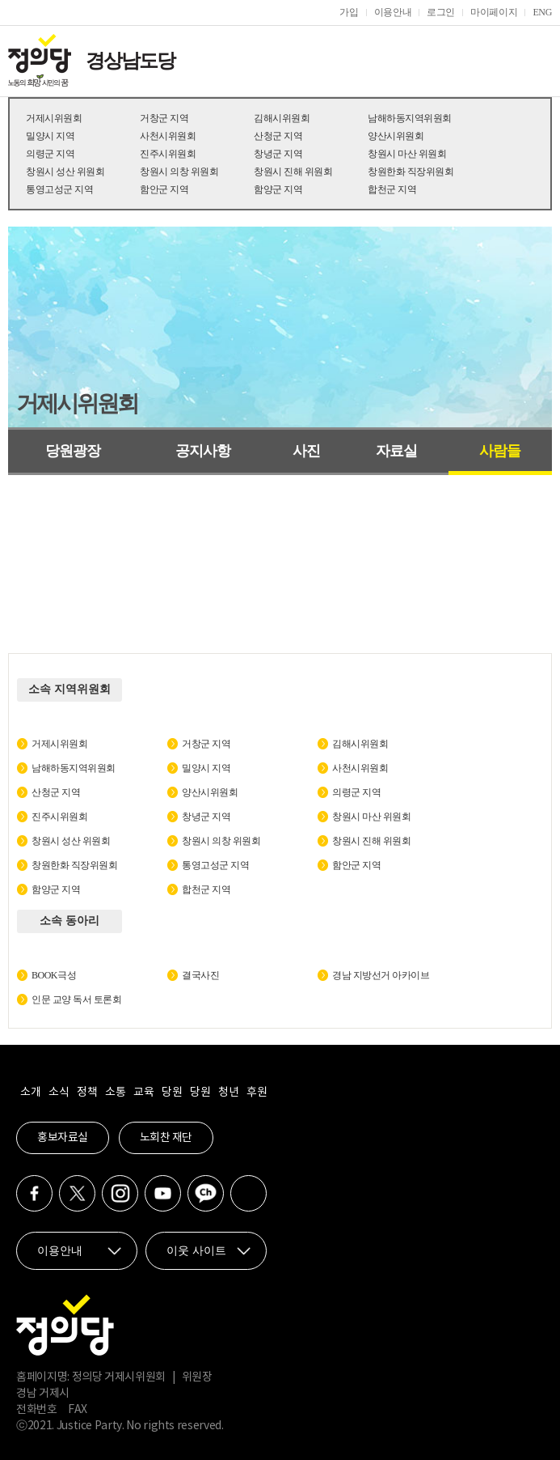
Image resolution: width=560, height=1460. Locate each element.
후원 (256, 1092)
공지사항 (202, 451)
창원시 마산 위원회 (407, 153)
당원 (172, 1092)
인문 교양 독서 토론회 (76, 999)
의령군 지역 (50, 153)
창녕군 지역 (278, 153)
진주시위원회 (168, 153)
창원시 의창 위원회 (179, 171)
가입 (348, 12)
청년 (228, 1092)
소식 (58, 1092)
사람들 (499, 451)
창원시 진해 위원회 (293, 171)
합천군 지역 (392, 189)
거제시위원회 (54, 118)
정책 (87, 1092)
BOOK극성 (54, 975)
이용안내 (393, 12)
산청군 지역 (278, 136)
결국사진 (200, 975)
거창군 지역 (164, 118)
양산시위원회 (395, 136)
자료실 (396, 451)
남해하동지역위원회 (410, 118)
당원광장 (72, 451)
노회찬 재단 (166, 1137)
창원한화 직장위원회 (410, 171)
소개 (30, 1092)
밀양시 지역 (50, 136)
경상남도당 (130, 60)
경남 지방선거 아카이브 (380, 975)
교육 (143, 1092)
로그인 (441, 12)
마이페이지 (493, 12)
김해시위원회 (281, 118)
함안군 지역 (164, 189)
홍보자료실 (62, 1137)
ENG (542, 12)
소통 (115, 1092)
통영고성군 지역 (59, 189)
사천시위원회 (168, 136)
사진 (306, 451)
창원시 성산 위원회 (65, 171)
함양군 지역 (278, 189)
